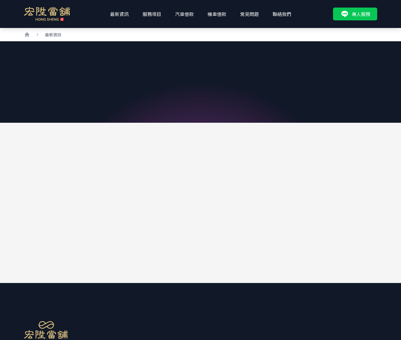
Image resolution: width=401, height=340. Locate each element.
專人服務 (355, 14)
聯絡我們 (282, 13)
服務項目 (152, 13)
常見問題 (249, 13)
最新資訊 (119, 13)
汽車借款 (184, 13)
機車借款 (217, 13)
